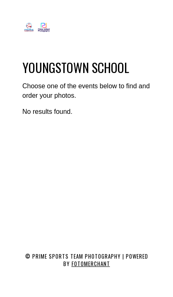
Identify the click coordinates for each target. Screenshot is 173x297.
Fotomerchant (91, 263)
